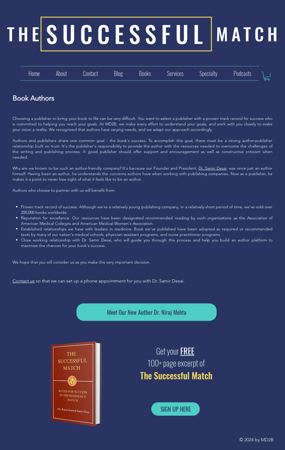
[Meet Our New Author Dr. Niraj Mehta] (146, 312)
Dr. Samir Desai (213, 168)
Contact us (24, 281)
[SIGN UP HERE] (175, 409)
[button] (175, 73)
